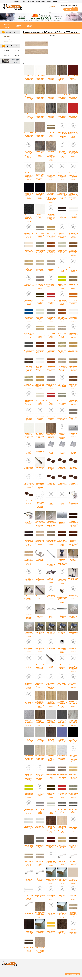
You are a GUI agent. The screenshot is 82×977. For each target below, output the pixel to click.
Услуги (74, 26)
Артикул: (52, 35)
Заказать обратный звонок (10, 39)
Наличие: (52, 36)
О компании (16, 1)
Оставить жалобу (8, 41)
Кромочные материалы (18, 26)
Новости (23, 1)
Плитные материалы (41, 26)
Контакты (55, 1)
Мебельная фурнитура (29, 26)
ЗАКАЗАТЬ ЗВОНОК (71, 9)
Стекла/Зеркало (52, 26)
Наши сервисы (31, 1)
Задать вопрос (7, 36)
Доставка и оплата (40, 1)
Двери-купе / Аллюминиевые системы (7, 26)
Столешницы (63, 26)
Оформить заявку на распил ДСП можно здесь (15, 61)
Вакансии (49, 1)
